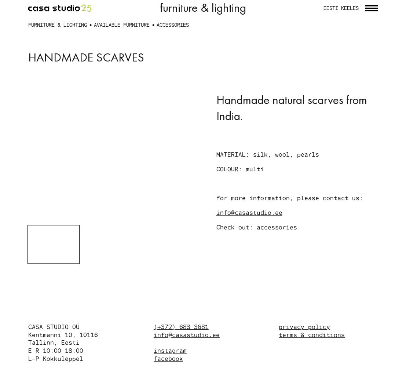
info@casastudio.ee (249, 243)
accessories (277, 257)
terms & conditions (312, 364)
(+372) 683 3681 (181, 362)
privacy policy (305, 356)
